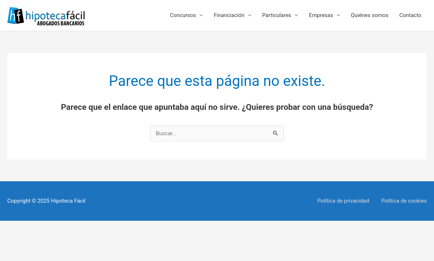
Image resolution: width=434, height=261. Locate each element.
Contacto (410, 15)
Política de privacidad (343, 201)
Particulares (276, 15)
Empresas (321, 15)
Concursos (183, 15)
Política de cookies (404, 201)
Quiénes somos (370, 15)
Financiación (229, 15)
